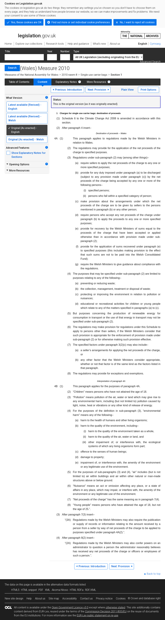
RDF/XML (90, 589)
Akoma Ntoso (60, 589)
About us (40, 598)
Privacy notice (104, 598)
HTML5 (15, 589)
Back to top (154, 573)
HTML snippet (29, 589)
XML (47, 589)
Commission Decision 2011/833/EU (106, 611)
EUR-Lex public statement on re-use (97, 615)
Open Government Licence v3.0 (70, 607)
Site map (54, 598)
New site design (14, 598)
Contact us (86, 598)
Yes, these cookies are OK (26, 22)
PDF (40, 589)
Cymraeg (155, 43)
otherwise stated (115, 607)
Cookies (121, 598)
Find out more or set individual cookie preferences (80, 22)
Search (12, 67)
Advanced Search (150, 61)
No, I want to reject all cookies (137, 22)
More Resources (96, 81)
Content (42, 81)
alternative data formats (65, 584)
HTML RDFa (76, 589)
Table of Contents (19, 81)
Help (29, 598)
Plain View (127, 89)
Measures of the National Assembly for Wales (31, 74)
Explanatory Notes (66, 81)
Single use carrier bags (94, 74)
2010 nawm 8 (69, 74)
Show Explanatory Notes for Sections (28, 154)
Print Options (148, 89)
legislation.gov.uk (30, 34)
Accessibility (69, 598)
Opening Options (17, 164)
